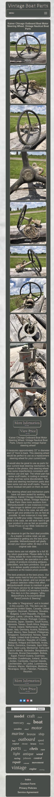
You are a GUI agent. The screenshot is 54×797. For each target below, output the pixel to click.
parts (16, 748)
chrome (25, 744)
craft (31, 716)
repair (17, 762)
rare (43, 749)
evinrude (26, 763)
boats (41, 744)
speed (41, 740)
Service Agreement (28, 792)
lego (13, 741)
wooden (18, 729)
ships (28, 723)
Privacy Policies (28, 788)
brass (33, 744)
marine (18, 733)
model (19, 716)
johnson (27, 758)
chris (34, 748)
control (38, 758)
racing (17, 758)
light (16, 754)
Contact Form (28, 784)
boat (38, 721)
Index (28, 779)
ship (41, 734)
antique (28, 754)
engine (33, 768)
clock (40, 717)
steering (41, 769)
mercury (18, 722)
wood (39, 754)
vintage (19, 767)
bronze (31, 734)
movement (37, 762)
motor (37, 727)
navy (25, 750)
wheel (26, 729)
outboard (26, 739)
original (15, 744)
